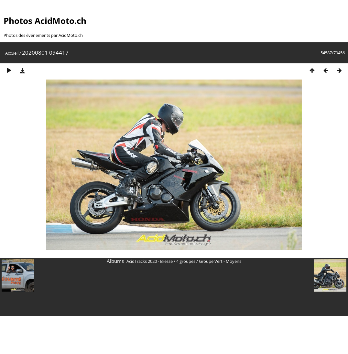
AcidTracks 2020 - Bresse (149, 261)
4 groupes (185, 261)
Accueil (11, 53)
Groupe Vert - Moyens (220, 261)
